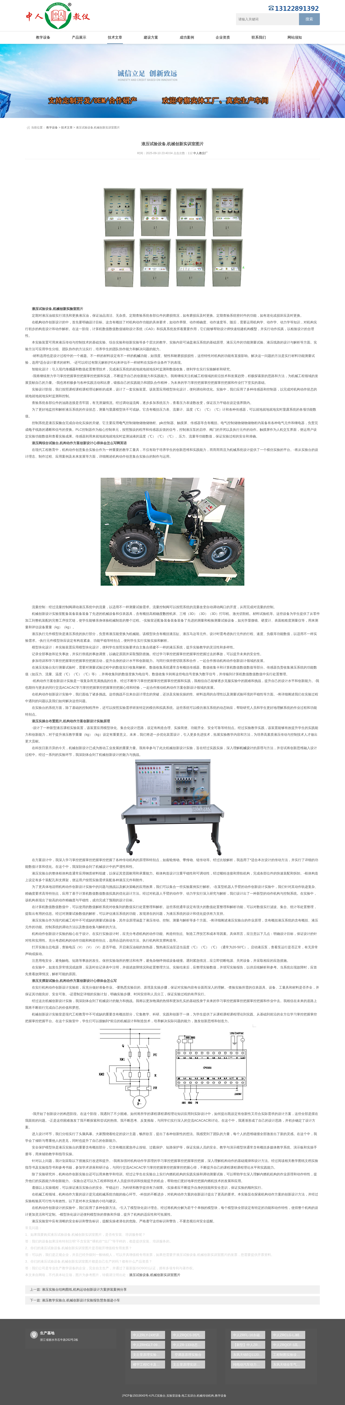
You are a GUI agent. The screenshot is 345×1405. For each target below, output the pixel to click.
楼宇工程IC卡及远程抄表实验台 (149, 1364)
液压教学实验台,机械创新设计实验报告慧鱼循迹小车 (80, 1300)
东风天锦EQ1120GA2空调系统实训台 (249, 1355)
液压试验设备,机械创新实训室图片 (154, 1275)
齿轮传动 (172, 860)
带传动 (188, 860)
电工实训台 (189, 1395)
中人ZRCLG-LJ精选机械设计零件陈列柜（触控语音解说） (289, 1335)
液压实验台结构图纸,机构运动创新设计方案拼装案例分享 (84, 1289)
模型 (253, 329)
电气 (122, 423)
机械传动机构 (205, 1395)
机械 (137, 356)
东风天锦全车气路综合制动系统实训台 (289, 1364)
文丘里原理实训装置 (188, 1364)
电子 (32, 429)
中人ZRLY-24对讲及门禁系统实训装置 (149, 1335)
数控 (166, 614)
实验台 (60, 423)
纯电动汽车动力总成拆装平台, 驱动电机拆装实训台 (249, 1364)
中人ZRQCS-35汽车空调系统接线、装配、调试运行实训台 (189, 1335)
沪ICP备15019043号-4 (136, 1395)
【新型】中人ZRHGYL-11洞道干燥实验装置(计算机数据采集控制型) (249, 1345)
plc (161, 423)
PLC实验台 (158, 1395)
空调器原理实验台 (188, 1355)
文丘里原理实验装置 (148, 1355)
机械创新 (59, 309)
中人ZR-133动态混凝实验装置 (189, 1345)
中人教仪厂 (200, 153)
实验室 (71, 309)
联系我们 (259, 37)
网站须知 (295, 37)
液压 (35, 309)
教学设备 (43, 37)
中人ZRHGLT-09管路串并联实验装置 (149, 1345)
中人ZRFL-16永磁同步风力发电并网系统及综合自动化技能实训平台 (249, 1335)
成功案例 (187, 37)
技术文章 (115, 37)
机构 (38, 322)
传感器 (70, 369)
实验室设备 (174, 1395)
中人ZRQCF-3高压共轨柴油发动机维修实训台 (289, 1345)
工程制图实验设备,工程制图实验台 (289, 1355)
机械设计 (246, 748)
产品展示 (79, 37)
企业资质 (223, 37)
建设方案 (151, 37)
